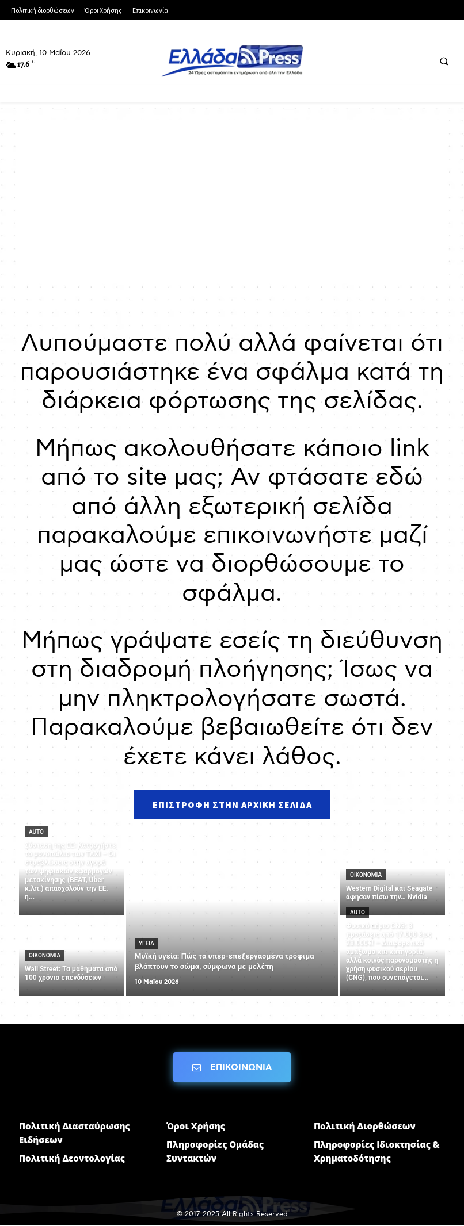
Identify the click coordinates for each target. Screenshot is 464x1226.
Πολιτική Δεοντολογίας (72, 1158)
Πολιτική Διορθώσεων (365, 1126)
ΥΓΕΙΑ (146, 944)
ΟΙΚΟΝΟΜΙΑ (44, 956)
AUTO (36, 832)
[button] (443, 61)
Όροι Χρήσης (195, 1126)
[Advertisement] (232, 200)
